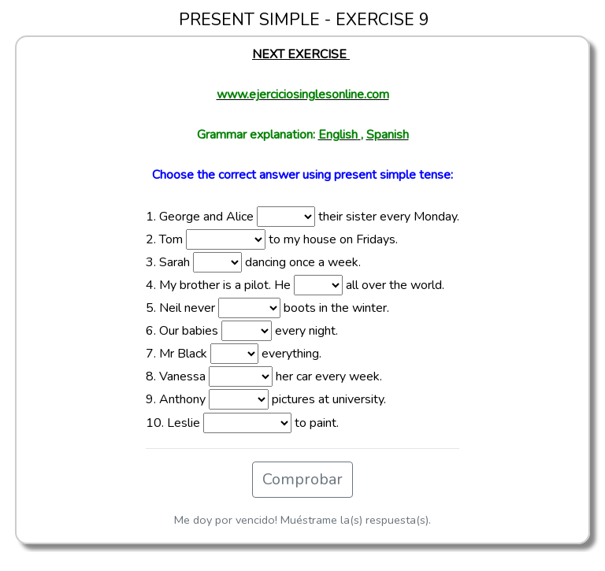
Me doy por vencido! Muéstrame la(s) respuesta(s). (302, 520)
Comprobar (302, 479)
